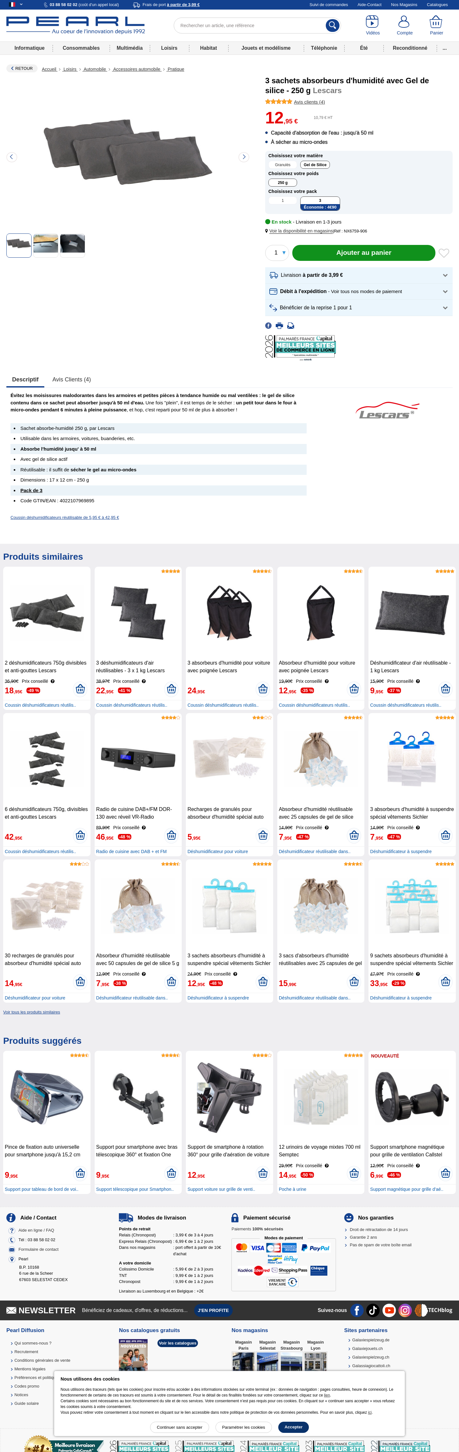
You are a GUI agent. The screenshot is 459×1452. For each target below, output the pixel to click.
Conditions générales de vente (42, 1360)
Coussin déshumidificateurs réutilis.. (40, 705)
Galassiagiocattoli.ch (371, 1365)
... (445, 48)
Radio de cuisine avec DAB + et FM (131, 851)
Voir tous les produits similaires (31, 1012)
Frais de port (171, 4)
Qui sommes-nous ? (32, 1343)
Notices (21, 1394)
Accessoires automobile (137, 69)
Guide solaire (26, 1403)
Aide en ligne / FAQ (36, 1230)
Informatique (29, 48)
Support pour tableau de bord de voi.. (41, 1189)
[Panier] (437, 25)
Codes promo (26, 1386)
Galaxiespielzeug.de (371, 1340)
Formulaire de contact (38, 1249)
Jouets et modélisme (265, 48)
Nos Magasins (404, 4)
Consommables (81, 48)
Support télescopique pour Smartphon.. (135, 1189)
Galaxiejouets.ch (367, 1348)
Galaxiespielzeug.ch (370, 1357)
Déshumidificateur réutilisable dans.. (315, 851)
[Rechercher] (332, 25)
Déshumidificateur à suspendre (401, 851)
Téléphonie (324, 48)
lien (327, 1395)
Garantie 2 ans (363, 1237)
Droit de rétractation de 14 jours (379, 1229)
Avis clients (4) (72, 379)
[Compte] (405, 25)
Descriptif (25, 379)
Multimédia (129, 48)
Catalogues (437, 4)
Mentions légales (30, 1369)
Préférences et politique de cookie (45, 1377)
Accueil (49, 69)
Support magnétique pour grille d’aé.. (406, 1189)
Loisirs (169, 48)
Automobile (95, 69)
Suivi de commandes (329, 4)
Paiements (257, 1229)
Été (364, 48)
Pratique (175, 69)
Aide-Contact (370, 4)
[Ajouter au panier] (363, 253)
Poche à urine (292, 1189)
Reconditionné (410, 48)
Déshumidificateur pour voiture (217, 851)
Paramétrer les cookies (243, 1427)
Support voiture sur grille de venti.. (221, 1189)
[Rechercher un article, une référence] (257, 25)
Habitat (208, 48)
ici (370, 1412)
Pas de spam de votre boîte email (381, 1244)
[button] (300, 231)
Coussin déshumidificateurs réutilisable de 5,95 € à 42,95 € (65, 517)
